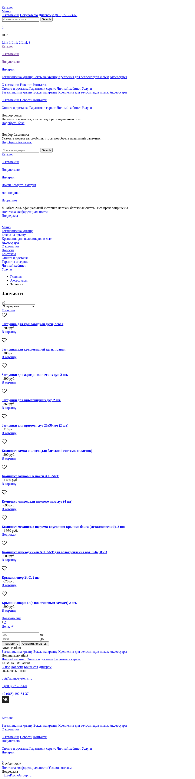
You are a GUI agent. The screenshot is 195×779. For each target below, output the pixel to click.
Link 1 (6, 42)
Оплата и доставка (15, 88)
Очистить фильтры (34, 643)
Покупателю (29, 15)
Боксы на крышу (45, 77)
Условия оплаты (60, 767)
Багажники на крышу (17, 77)
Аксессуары (118, 77)
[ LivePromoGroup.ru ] (17, 775)
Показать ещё (11, 618)
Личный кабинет (69, 88)
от (41, 634)
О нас (6, 667)
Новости (26, 84)
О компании (10, 15)
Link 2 (15, 42)
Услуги (87, 88)
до (42, 639)
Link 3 (25, 42)
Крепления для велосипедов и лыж (83, 77)
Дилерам (45, 15)
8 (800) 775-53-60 (64, 15)
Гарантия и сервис (42, 88)
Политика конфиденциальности (25, 212)
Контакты (40, 84)
